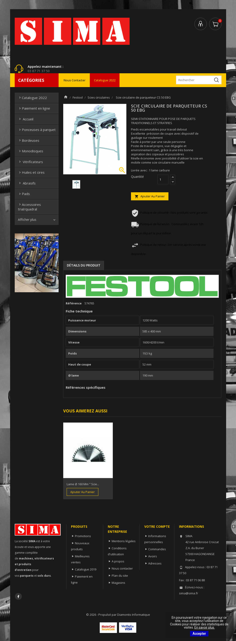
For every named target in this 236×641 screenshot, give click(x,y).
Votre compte (157, 526)
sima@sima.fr (188, 593)
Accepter (199, 633)
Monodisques (30, 151)
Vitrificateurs (30, 161)
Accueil (25, 119)
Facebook (18, 596)
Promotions (83, 536)
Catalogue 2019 (85, 569)
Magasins (118, 583)
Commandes (157, 549)
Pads (24, 193)
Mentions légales (124, 541)
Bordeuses (28, 140)
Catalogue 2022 (104, 80)
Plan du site (120, 575)
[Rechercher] (198, 80)
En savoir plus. (204, 627)
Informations (191, 526)
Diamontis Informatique (133, 615)
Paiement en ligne (34, 108)
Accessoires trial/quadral (29, 206)
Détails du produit (83, 265)
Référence (74, 303)
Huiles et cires (31, 172)
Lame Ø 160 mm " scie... (83, 484)
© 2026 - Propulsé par (101, 615)
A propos (118, 561)
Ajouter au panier (150, 196)
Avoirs (152, 556)
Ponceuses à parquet (37, 129)
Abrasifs (27, 183)
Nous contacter (74, 80)
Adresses (155, 563)
